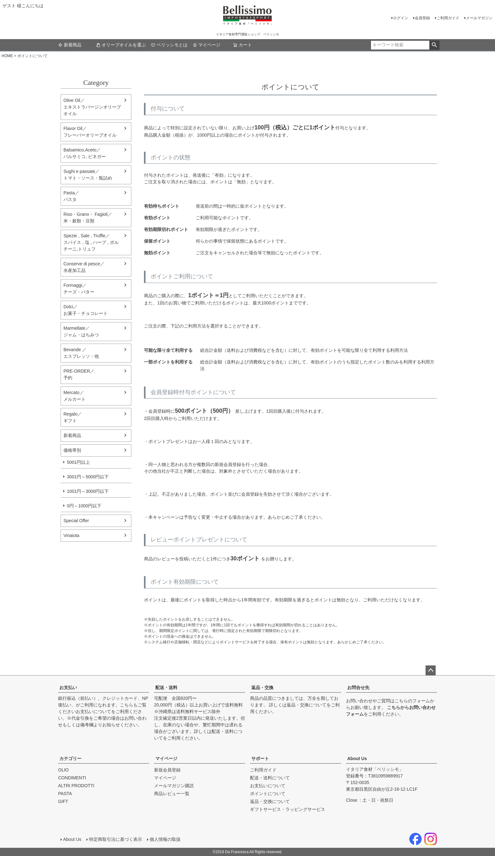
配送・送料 (166, 687)
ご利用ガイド (448, 18)
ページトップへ (431, 670)
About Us (357, 758)
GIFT (63, 801)
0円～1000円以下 (84, 505)
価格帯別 (72, 450)
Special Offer (76, 520)
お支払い (68, 687)
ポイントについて (267, 793)
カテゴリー (70, 758)
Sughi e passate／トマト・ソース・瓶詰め (87, 174)
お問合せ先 (358, 687)
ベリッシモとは (169, 44)
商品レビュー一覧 (171, 793)
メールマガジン (479, 18)
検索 (434, 45)
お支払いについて (93, 711)
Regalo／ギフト (72, 417)
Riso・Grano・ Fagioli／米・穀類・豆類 (87, 217)
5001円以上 (78, 462)
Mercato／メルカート (74, 396)
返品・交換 (262, 687)
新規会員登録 (167, 769)
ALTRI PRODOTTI (76, 785)
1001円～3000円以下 (88, 491)
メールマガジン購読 (174, 785)
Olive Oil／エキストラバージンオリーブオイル (92, 107)
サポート (260, 758)
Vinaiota (71, 535)
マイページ (206, 44)
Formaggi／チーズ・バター (78, 288)
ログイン (400, 18)
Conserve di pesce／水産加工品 (83, 267)
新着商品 (69, 44)
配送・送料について (270, 777)
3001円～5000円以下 (88, 476)
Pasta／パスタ (71, 196)
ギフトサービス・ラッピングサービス (287, 809)
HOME (7, 56)
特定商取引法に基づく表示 (115, 839)
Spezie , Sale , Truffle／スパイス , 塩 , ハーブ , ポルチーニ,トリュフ (91, 242)
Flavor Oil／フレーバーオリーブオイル (89, 132)
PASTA (65, 793)
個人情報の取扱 (165, 839)
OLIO (63, 769)
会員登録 (422, 18)
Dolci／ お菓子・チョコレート (85, 310)
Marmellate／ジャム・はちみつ (81, 331)
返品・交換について (306, 704)
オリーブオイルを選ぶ (121, 44)
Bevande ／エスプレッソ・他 (81, 353)
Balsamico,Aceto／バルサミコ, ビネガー (84, 153)
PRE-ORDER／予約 (78, 374)
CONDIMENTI (72, 777)
